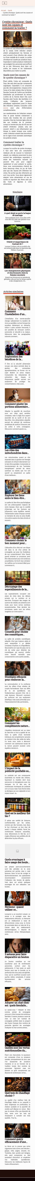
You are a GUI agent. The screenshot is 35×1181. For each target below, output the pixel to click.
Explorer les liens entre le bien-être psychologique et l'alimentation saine (16, 499)
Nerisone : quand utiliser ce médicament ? (14, 909)
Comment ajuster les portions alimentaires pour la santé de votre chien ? (17, 408)
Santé (10, 10)
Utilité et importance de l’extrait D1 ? (17, 243)
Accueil (3, 10)
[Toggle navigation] (4, 3)
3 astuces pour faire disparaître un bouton (17, 956)
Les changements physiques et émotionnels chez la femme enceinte (17, 273)
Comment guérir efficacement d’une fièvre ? (15, 1142)
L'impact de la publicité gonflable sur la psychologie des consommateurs (17, 772)
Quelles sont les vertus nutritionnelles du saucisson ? (17, 1050)
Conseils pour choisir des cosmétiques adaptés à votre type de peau (16, 636)
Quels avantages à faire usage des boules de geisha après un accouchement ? (17, 863)
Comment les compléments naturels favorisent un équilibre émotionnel (17, 727)
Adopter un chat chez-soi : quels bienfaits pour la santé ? (17, 1005)
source (5, 108)
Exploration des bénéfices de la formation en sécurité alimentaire (17, 360)
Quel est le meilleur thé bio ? (17, 815)
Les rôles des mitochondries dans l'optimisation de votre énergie (17, 454)
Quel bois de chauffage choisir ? (17, 1094)
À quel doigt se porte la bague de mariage (17, 214)
